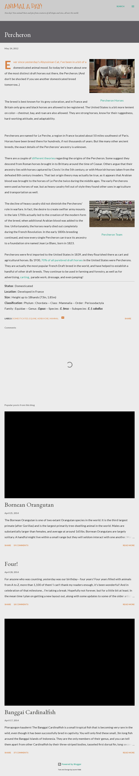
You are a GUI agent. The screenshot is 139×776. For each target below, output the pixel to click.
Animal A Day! (23, 6)
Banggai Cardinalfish (30, 712)
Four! (11, 564)
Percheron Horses (112, 100)
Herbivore (43, 318)
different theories (43, 158)
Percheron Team (112, 234)
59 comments (21, 545)
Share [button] (128, 318)
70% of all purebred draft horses (62, 260)
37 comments (21, 752)
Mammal (54, 318)
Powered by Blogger (69, 764)
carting (24, 277)
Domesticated (20, 318)
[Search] (120, 6)
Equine (33, 318)
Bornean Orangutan (29, 504)
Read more (129, 545)
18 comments (21, 604)
